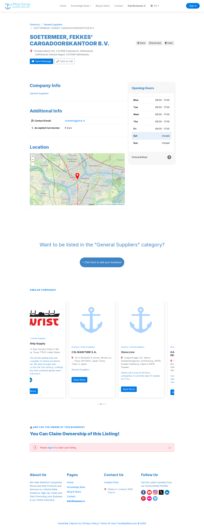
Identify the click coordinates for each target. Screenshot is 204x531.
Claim (169, 43)
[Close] (169, 447)
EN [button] (154, 5)
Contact (118, 5)
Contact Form (111, 482)
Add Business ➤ (137, 5)
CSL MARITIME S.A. (93, 352)
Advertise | (64, 523)
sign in (51, 447)
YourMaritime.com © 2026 (131, 523)
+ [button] (33, 156)
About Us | (76, 523)
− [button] (33, 159)
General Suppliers (47, 338)
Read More (39, 391)
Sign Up (45, 493)
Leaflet (101, 204)
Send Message (41, 61)
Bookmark (155, 43)
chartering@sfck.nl (75, 120)
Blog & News (103, 5)
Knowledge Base (76, 487)
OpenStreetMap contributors (115, 204)
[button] (98, 404)
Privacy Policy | (91, 523)
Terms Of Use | (108, 523)
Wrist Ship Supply (42, 343)
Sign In (193, 5)
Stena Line (137, 352)
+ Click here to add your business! (102, 262)
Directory (35, 338)
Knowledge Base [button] (80, 5)
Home (63, 5)
